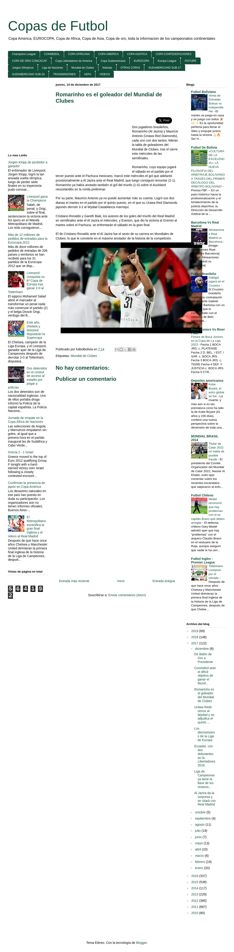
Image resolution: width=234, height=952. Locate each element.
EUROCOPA (141, 60)
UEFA (87, 74)
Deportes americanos (207, 380)
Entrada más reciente (74, 581)
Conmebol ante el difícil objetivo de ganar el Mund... (205, 675)
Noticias (107, 67)
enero (199, 868)
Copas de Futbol (58, 25)
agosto (200, 824)
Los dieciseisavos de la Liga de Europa (204, 734)
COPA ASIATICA (137, 54)
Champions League (24, 54)
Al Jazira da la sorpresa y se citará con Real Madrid (205, 798)
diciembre (202, 648)
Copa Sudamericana (113, 60)
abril (198, 849)
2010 (195, 913)
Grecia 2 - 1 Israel (20, 452)
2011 (195, 907)
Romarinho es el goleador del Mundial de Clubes (204, 695)
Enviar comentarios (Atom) (127, 595)
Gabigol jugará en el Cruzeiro (216, 281)
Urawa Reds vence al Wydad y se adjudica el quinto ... (204, 714)
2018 (195, 637)
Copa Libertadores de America (73, 60)
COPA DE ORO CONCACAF (29, 60)
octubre (201, 812)
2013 (195, 894)
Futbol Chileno (202, 495)
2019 (195, 631)
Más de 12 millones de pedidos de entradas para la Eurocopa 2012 (27, 238)
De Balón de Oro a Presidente (203, 658)
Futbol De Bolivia (204, 147)
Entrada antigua (163, 581)
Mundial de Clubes (82, 67)
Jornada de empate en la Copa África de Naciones (25, 420)
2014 (195, 888)
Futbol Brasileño (203, 274)
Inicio (121, 581)
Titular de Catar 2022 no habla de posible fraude (216, 451)
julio (198, 830)
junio (198, 837)
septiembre (203, 818)
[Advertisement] (94, 140)
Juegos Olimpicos (23, 67)
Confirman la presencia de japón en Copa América (26, 484)
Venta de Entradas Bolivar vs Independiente (216, 103)
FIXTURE (190, 60)
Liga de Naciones (52, 67)
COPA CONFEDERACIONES (173, 54)
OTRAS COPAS (130, 67)
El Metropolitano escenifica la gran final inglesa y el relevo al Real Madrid (27, 526)
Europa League (167, 60)
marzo (200, 855)
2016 (195, 876)
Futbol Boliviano (203, 92)
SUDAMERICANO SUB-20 (28, 74)
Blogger (141, 943)
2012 (195, 900)
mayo (199, 843)
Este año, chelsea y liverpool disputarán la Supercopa (36, 330)
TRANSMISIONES (64, 74)
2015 (195, 882)
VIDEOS (105, 74)
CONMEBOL (52, 54)
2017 (195, 643)
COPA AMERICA (108, 54)
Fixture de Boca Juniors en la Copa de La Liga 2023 (207, 340)
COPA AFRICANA (79, 54)
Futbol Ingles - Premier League (203, 560)
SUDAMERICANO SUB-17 (164, 67)
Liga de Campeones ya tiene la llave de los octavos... (204, 779)
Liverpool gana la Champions (37, 198)
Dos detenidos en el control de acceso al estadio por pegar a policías (27, 377)
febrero (200, 862)
